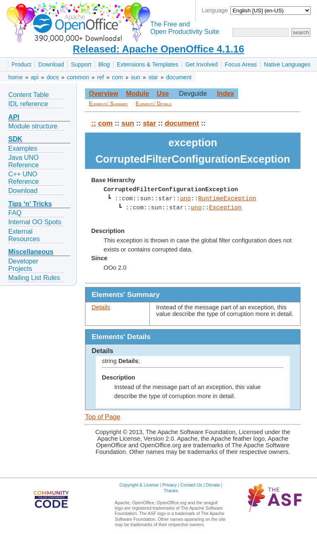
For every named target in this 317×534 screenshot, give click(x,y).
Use (163, 93)
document (178, 77)
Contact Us (191, 484)
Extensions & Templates (147, 64)
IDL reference (28, 103)
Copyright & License (138, 484)
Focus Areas (241, 64)
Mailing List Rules (34, 277)
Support (81, 64)
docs (53, 77)
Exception (225, 208)
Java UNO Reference (23, 161)
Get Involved (201, 64)
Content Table (28, 94)
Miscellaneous (30, 251)
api (35, 77)
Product (21, 64)
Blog (104, 64)
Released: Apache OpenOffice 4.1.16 (158, 49)
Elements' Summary (108, 104)
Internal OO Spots (34, 221)
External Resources (24, 235)
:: (93, 123)
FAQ (14, 212)
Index (225, 93)
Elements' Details (154, 104)
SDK (15, 138)
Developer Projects (23, 265)
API (13, 117)
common (78, 77)
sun (135, 77)
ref (100, 77)
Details (101, 307)
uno (185, 199)
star (153, 77)
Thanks (171, 490)
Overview (103, 93)
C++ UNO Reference (23, 178)
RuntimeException (227, 199)
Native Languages (287, 64)
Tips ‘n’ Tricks (30, 203)
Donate (213, 484)
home (15, 77)
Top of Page (102, 416)
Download (51, 64)
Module (137, 93)
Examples (22, 148)
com (117, 77)
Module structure (32, 126)
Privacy (169, 484)
